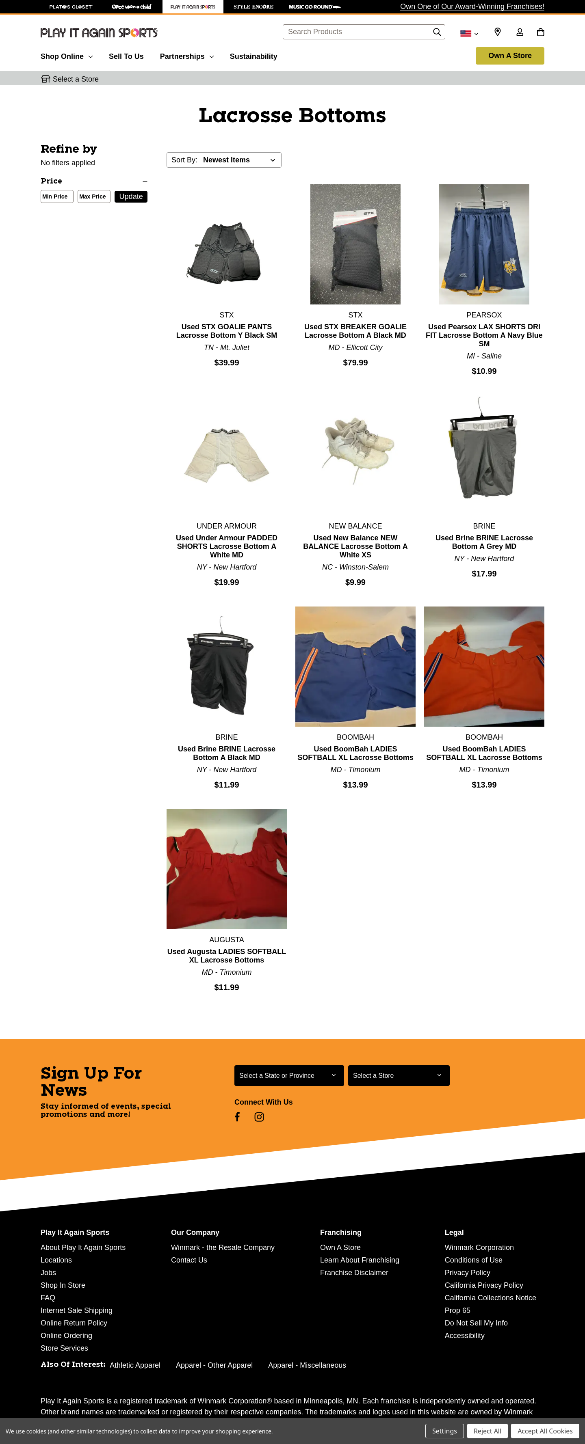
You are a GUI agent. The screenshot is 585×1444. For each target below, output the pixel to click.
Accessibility (465, 1336)
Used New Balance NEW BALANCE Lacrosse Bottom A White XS (355, 546)
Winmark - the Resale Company (223, 1247)
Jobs (48, 1273)
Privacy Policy (467, 1273)
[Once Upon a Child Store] (132, 6)
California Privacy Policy (484, 1285)
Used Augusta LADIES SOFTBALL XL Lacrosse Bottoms (226, 956)
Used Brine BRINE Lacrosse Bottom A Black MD (226, 753)
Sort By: (184, 160)
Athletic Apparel (135, 1365)
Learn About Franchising (359, 1260)
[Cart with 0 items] (540, 33)
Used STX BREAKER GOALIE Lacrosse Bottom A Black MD (355, 331)
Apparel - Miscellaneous (307, 1365)
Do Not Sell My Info (476, 1323)
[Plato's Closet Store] (71, 6)
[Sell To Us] (126, 55)
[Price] (94, 182)
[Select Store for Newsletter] (399, 1075)
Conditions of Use (474, 1260)
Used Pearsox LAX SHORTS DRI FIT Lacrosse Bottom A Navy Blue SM (484, 335)
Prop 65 (457, 1310)
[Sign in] (519, 33)
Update (131, 196)
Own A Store (510, 56)
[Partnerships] (187, 55)
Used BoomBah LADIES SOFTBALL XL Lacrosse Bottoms (355, 753)
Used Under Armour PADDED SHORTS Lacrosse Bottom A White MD (226, 546)
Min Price (53, 197)
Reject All (487, 1431)
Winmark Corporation (479, 1247)
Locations (56, 1260)
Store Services (64, 1348)
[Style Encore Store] (253, 6)
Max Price (91, 197)
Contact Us (189, 1260)
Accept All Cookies (545, 1431)
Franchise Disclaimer (354, 1273)
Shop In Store (63, 1285)
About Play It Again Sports (83, 1247)
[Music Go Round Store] (314, 6)
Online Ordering (66, 1336)
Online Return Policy (74, 1323)
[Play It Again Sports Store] (192, 6)
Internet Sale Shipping (77, 1310)
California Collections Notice (490, 1298)
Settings (444, 1431)
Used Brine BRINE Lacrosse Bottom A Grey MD (484, 542)
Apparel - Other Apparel (214, 1365)
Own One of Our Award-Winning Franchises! (472, 6)
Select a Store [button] (76, 79)
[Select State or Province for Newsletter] (289, 1075)
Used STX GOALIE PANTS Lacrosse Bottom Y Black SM (226, 331)
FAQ (48, 1298)
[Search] (437, 34)
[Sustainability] (254, 55)
